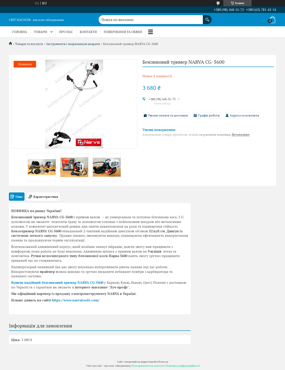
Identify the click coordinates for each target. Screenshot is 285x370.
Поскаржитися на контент (148, 365)
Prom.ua (163, 361)
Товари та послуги (29, 44)
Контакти (88, 32)
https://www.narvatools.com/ (76, 300)
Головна (19, 32)
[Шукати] (207, 17)
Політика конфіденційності (183, 365)
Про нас (66, 32)
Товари (40, 32)
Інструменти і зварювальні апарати (73, 44)
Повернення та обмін (123, 32)
